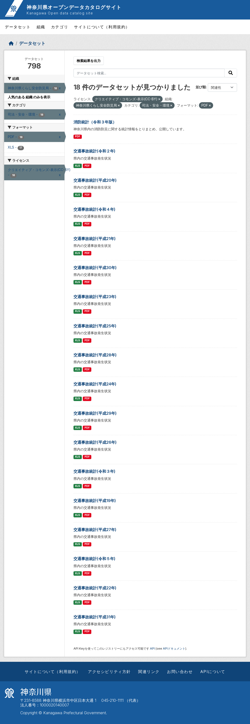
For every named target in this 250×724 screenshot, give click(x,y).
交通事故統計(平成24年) (94, 384)
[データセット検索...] (149, 73)
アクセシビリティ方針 (109, 671)
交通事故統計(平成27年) (94, 529)
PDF (77, 136)
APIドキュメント (174, 648)
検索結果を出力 (89, 61)
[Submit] (230, 73)
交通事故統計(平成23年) (94, 296)
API (152, 648)
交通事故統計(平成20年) (95, 180)
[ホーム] (11, 43)
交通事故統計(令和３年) (94, 471)
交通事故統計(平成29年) (95, 413)
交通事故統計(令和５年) (94, 558)
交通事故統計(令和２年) (94, 151)
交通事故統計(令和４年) (94, 209)
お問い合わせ (180, 671)
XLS (77, 165)
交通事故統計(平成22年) (94, 587)
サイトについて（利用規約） (102, 26)
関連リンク (149, 671)
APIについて (212, 671)
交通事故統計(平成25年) (94, 325)
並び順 (201, 87)
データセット (18, 26)
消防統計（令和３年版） (94, 122)
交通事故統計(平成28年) (95, 354)
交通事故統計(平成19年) (94, 500)
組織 (41, 26)
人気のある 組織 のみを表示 (29, 97)
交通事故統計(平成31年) (94, 616)
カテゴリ (59, 26)
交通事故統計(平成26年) (95, 442)
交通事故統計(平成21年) (94, 238)
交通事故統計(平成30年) (95, 267)
